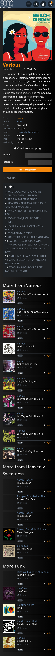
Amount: (7, 154)
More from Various (22, 285)
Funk (19, 121)
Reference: (8, 161)
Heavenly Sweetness (28, 132)
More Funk (14, 566)
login (48, 303)
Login (20, 118)
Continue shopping (27, 148)
